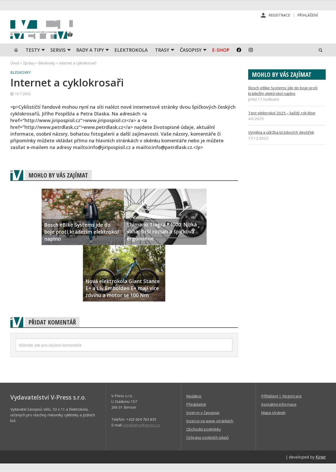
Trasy (162, 58)
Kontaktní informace (278, 412)
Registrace (279, 15)
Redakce (193, 404)
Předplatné (196, 412)
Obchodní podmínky (203, 437)
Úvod (14, 71)
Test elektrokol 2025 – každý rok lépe (281, 121)
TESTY (33, 58)
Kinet (321, 465)
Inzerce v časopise (203, 420)
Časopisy (190, 58)
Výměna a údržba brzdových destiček (281, 140)
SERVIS (58, 58)
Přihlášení (307, 15)
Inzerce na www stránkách (209, 429)
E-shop (220, 58)
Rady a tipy (90, 58)
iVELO (54, 34)
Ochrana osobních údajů (207, 445)
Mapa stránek (273, 420)
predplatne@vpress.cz (141, 433)
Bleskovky (46, 71)
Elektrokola (131, 58)
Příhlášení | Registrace (281, 404)
